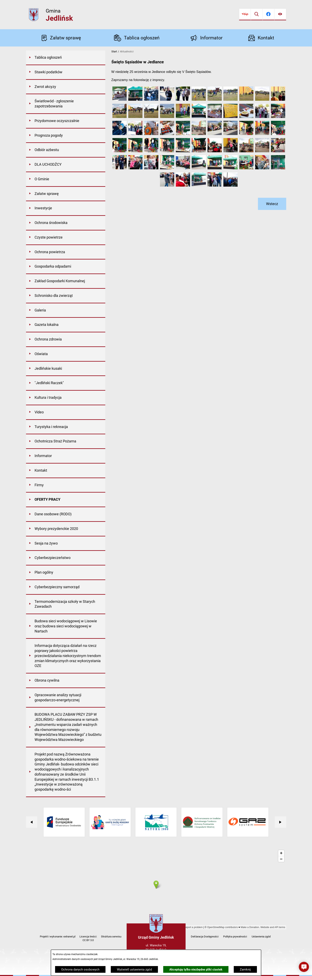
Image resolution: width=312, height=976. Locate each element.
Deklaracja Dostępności (205, 936)
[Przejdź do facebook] (268, 14)
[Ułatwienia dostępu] (280, 14)
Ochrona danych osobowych (80, 969)
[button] (119, 100)
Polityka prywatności (235, 936)
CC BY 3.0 (88, 940)
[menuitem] (65, 58)
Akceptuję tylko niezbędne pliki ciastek (195, 969)
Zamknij (245, 969)
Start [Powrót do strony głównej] (114, 51)
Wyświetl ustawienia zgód (134, 969)
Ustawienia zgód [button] (261, 936)
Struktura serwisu (111, 936)
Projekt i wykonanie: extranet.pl (57, 936)
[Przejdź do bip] (245, 14)
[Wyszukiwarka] (257, 14)
